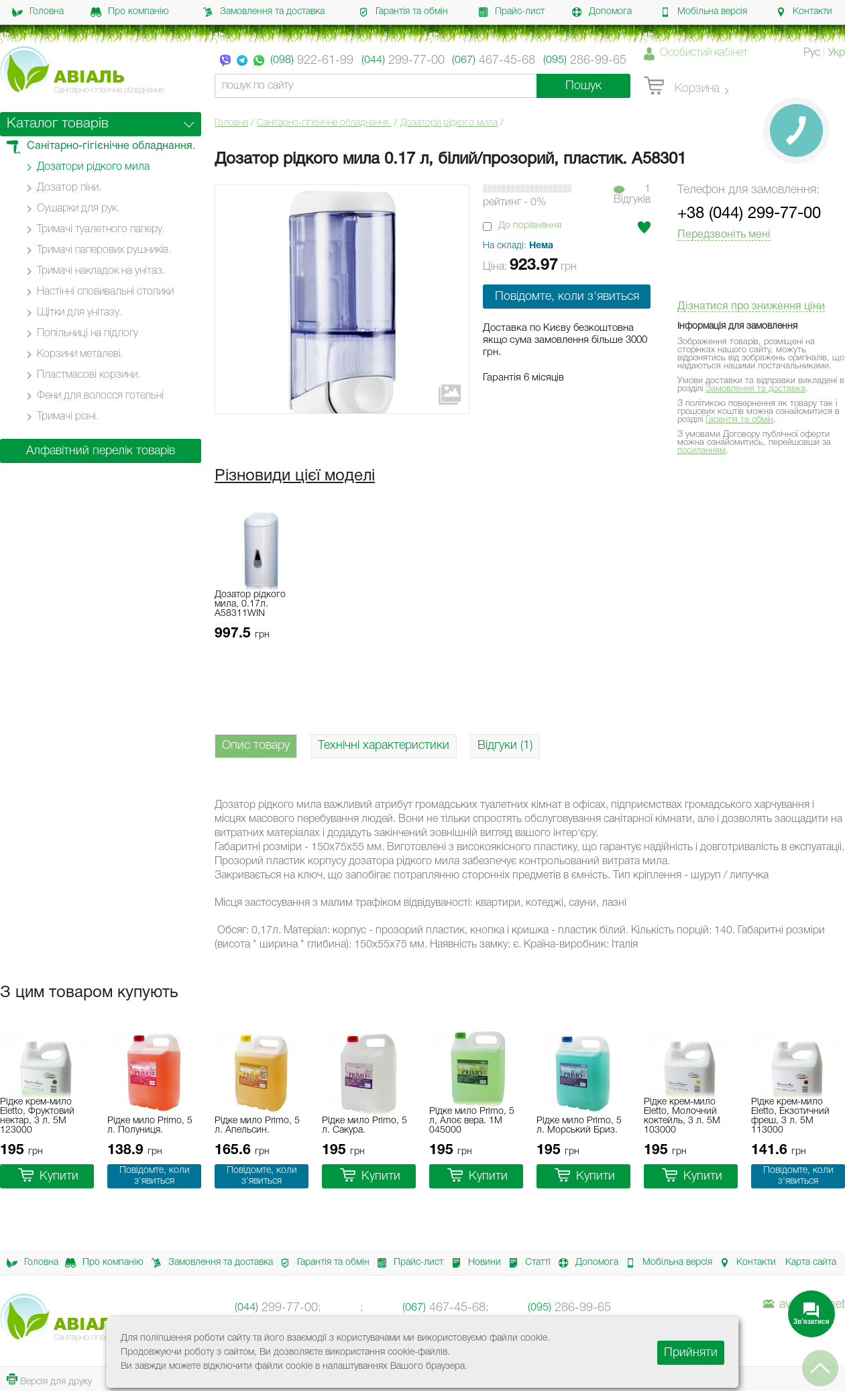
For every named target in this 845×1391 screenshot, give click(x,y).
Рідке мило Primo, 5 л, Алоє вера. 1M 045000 (471, 1121)
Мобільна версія (703, 12)
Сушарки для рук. (78, 208)
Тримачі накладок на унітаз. (101, 271)
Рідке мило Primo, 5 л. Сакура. (364, 1126)
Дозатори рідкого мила (449, 123)
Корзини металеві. (80, 354)
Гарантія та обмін (403, 12)
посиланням (701, 450)
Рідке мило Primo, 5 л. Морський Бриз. (579, 1126)
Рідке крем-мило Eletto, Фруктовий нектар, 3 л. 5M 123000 (37, 1116)
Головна (38, 12)
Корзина (682, 86)
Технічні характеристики (383, 745)
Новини (472, 1262)
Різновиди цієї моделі (295, 476)
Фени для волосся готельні (100, 396)
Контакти (803, 12)
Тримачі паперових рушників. (104, 250)
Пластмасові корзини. (88, 375)
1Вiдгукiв (632, 195)
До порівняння (529, 225)
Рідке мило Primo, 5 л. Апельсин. (257, 1126)
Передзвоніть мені (724, 235)
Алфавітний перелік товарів (100, 451)
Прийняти (691, 1352)
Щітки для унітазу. (79, 312)
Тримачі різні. (68, 416)
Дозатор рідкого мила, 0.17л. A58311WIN (250, 604)
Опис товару (256, 745)
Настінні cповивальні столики (105, 292)
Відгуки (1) (504, 745)
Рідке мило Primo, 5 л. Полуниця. (149, 1126)
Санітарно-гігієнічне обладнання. (324, 123)
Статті (526, 1262)
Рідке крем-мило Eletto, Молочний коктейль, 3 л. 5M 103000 (682, 1116)
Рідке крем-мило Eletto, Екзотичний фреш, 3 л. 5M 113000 (790, 1116)
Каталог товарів (58, 123)
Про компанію (130, 12)
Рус (811, 53)
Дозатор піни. (69, 188)
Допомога (601, 12)
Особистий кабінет (704, 53)
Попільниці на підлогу (87, 333)
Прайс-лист (511, 12)
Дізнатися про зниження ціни (751, 306)
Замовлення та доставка (264, 12)
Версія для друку (49, 1380)
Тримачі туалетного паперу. (100, 229)
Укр (836, 53)
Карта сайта (810, 1262)
